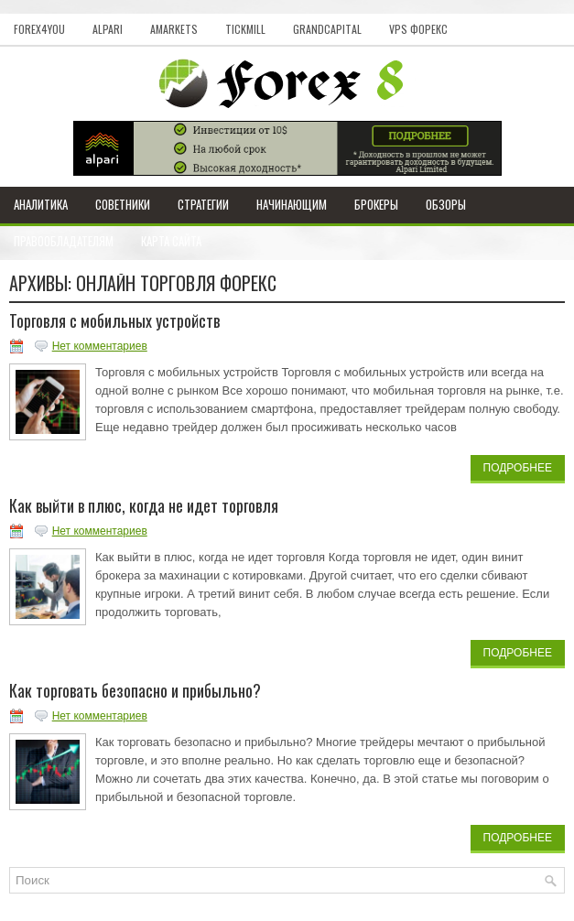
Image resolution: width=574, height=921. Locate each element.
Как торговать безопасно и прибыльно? (135, 690)
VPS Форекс (418, 29)
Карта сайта (171, 241)
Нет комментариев (99, 346)
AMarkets (174, 29)
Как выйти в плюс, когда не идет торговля (143, 505)
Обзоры (446, 204)
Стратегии (203, 204)
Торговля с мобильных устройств (114, 320)
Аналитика (41, 204)
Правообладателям (64, 241)
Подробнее (517, 467)
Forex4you (39, 29)
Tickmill (245, 29)
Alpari (107, 29)
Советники (122, 204)
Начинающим (291, 204)
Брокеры (376, 204)
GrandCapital (327, 29)
